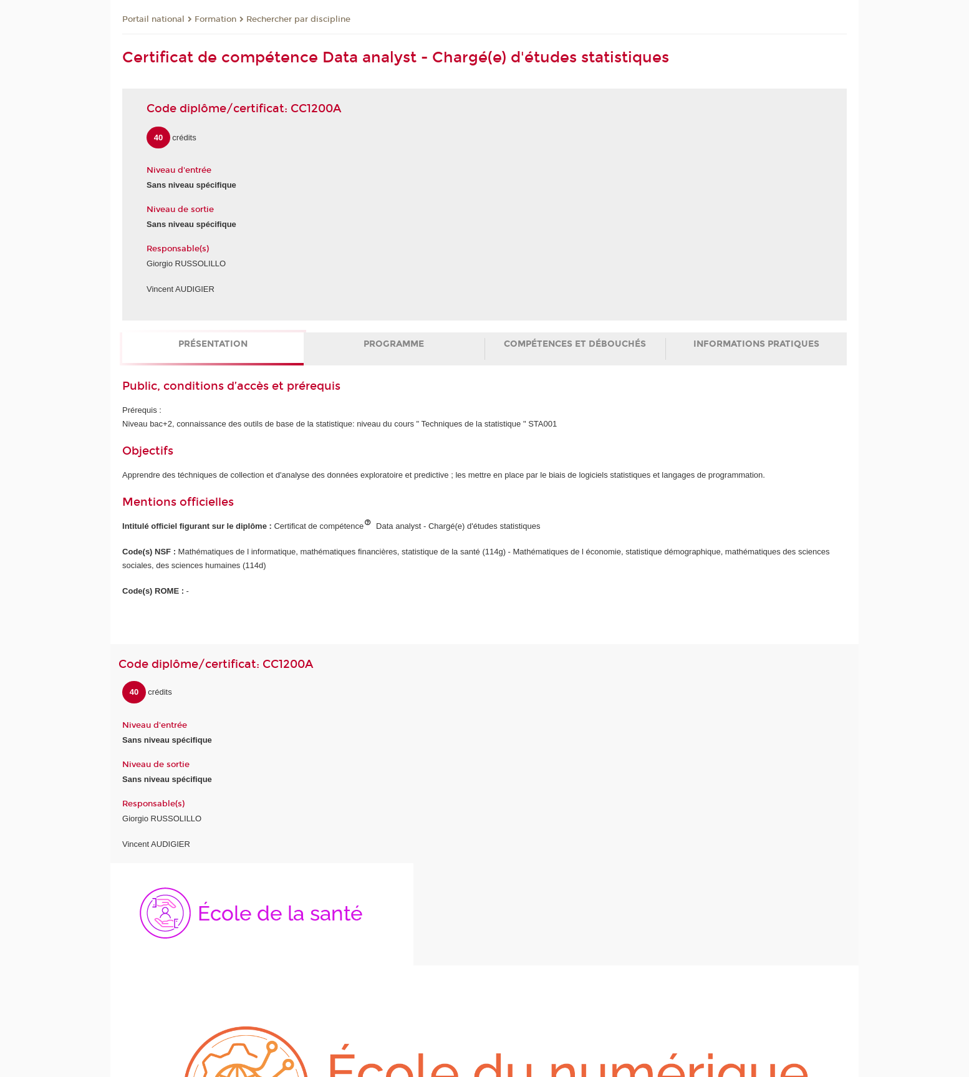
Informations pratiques (756, 344)
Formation (215, 19)
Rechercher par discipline (298, 19)
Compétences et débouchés (575, 344)
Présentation (213, 344)
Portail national (153, 19)
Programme (394, 344)
